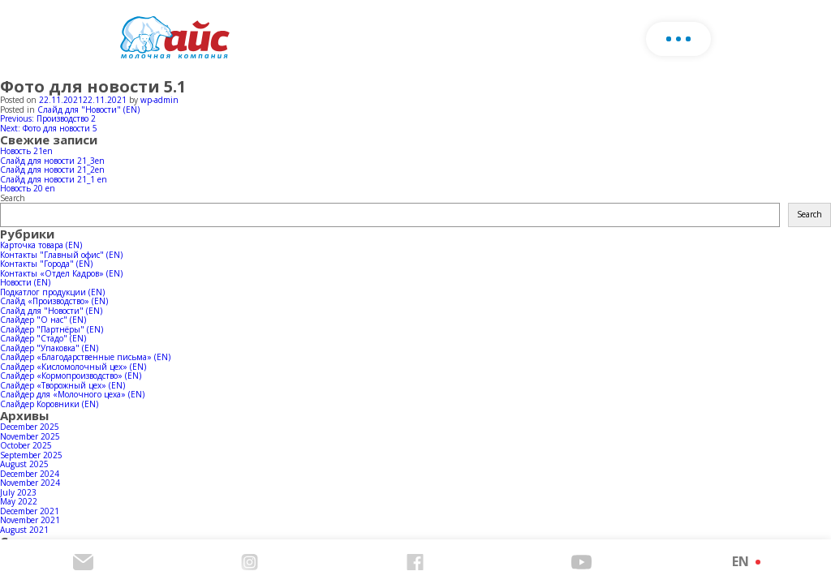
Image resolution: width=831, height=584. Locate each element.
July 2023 (18, 492)
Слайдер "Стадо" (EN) (43, 338)
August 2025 (24, 464)
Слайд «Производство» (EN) (54, 301)
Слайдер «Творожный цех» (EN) (62, 385)
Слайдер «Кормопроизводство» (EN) (70, 375)
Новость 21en (26, 151)
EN (740, 561)
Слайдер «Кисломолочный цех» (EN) (73, 366)
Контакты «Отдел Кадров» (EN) (61, 273)
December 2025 (29, 426)
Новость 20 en (27, 188)
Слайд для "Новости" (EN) (88, 109)
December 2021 (29, 511)
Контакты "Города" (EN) (46, 263)
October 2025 (26, 445)
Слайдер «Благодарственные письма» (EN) (85, 357)
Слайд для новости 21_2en (52, 169)
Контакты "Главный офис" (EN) (61, 254)
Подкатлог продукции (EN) (52, 292)
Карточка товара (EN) (41, 245)
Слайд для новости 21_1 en (53, 179)
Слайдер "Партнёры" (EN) (51, 329)
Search (12, 198)
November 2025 (30, 436)
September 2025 (31, 455)
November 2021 (30, 520)
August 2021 (24, 529)
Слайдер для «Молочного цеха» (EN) (72, 394)
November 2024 (30, 482)
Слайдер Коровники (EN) (49, 404)
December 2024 (29, 473)
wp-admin (159, 99)
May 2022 (18, 501)
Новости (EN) (25, 282)
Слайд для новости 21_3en (52, 160)
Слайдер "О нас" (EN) (43, 319)
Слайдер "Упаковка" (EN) (49, 348)
